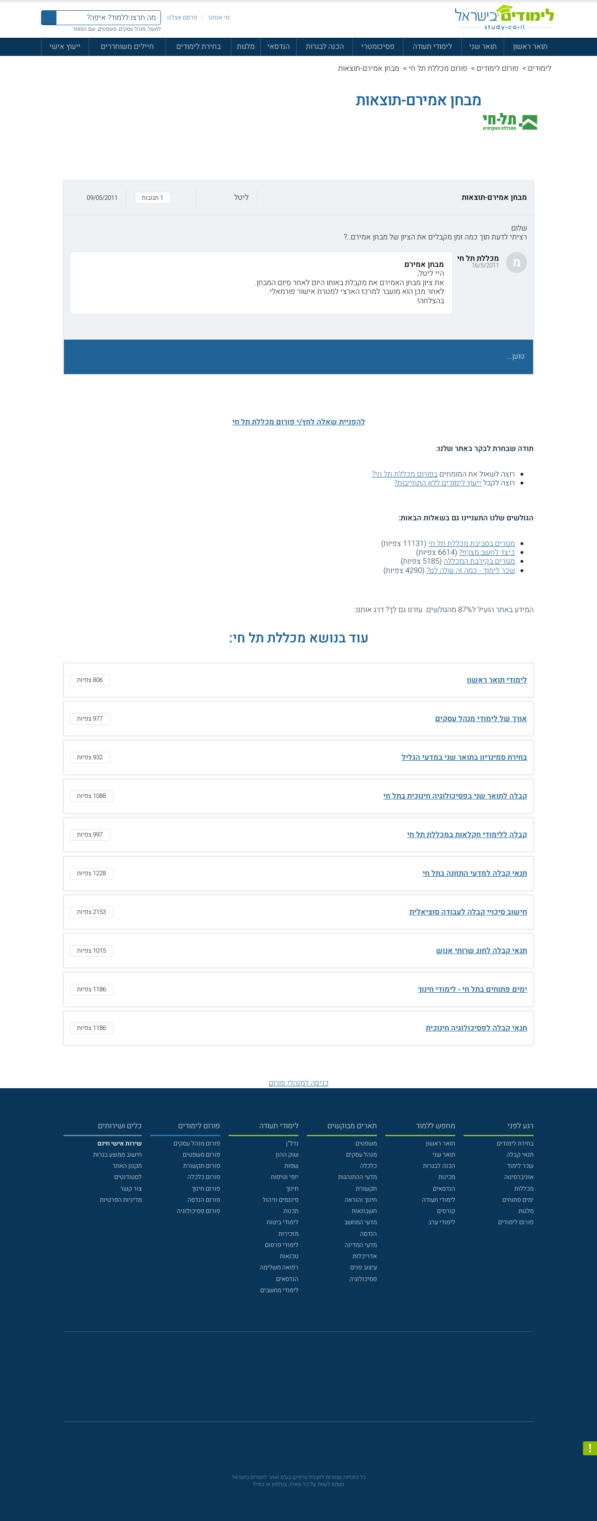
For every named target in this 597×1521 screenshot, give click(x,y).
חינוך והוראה (361, 1200)
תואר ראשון (530, 46)
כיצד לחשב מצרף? (487, 552)
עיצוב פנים (363, 1267)
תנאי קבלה (520, 1155)
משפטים (366, 1143)
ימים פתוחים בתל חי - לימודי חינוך (472, 989)
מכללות (524, 1189)
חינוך (292, 1189)
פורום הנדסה (203, 1200)
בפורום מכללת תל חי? (404, 474)
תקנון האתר (127, 1166)
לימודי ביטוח (282, 1222)
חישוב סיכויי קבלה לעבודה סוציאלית (468, 912)
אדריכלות (365, 1256)
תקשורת (366, 1189)
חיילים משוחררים (127, 46)
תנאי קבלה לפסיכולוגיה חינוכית (476, 1028)
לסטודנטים (128, 1177)
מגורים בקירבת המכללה (479, 561)
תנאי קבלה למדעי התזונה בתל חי (475, 873)
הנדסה (368, 1234)
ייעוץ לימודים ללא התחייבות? (437, 483)
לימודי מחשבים (279, 1290)
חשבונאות (364, 1211)
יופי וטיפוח (284, 1177)
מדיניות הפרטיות (121, 1200)
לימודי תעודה (432, 46)
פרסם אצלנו (182, 17)
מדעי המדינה (361, 1245)
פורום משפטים (201, 1155)
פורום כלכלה (203, 1177)
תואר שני (483, 46)
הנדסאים (444, 1189)
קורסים (446, 1211)
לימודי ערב (441, 1222)
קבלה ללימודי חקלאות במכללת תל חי (467, 834)
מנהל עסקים (361, 1155)
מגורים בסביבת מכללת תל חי (471, 543)
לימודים (539, 68)
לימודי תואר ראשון (497, 680)
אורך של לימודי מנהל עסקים (481, 718)
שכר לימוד (520, 1166)
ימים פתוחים (518, 1200)
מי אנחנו (218, 17)
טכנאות (289, 1256)
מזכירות (288, 1234)
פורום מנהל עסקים (197, 1143)
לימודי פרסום (281, 1245)
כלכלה (368, 1166)
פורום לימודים (498, 68)
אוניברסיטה (519, 1177)
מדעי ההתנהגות (357, 1177)
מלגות (246, 46)
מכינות (446, 1177)
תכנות (291, 1211)
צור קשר (131, 1189)
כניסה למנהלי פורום (299, 1083)
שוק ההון (287, 1155)
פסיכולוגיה (363, 1279)
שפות (291, 1166)
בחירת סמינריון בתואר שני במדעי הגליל (464, 757)
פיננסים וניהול (280, 1200)
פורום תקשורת (201, 1166)
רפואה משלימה (279, 1267)
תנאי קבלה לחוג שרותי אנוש (481, 950)
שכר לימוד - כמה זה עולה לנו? (470, 570)
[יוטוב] (310, 1381)
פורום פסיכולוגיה (198, 1211)
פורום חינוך (206, 1189)
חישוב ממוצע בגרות (117, 1155)
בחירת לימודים (198, 46)
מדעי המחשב (360, 1222)
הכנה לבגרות (325, 46)
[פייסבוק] (292, 1381)
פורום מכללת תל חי (438, 68)
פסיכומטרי (378, 46)
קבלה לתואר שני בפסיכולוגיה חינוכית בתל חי (455, 796)
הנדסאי (278, 46)
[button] (299, 198)
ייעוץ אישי (65, 46)
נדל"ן (292, 1143)
